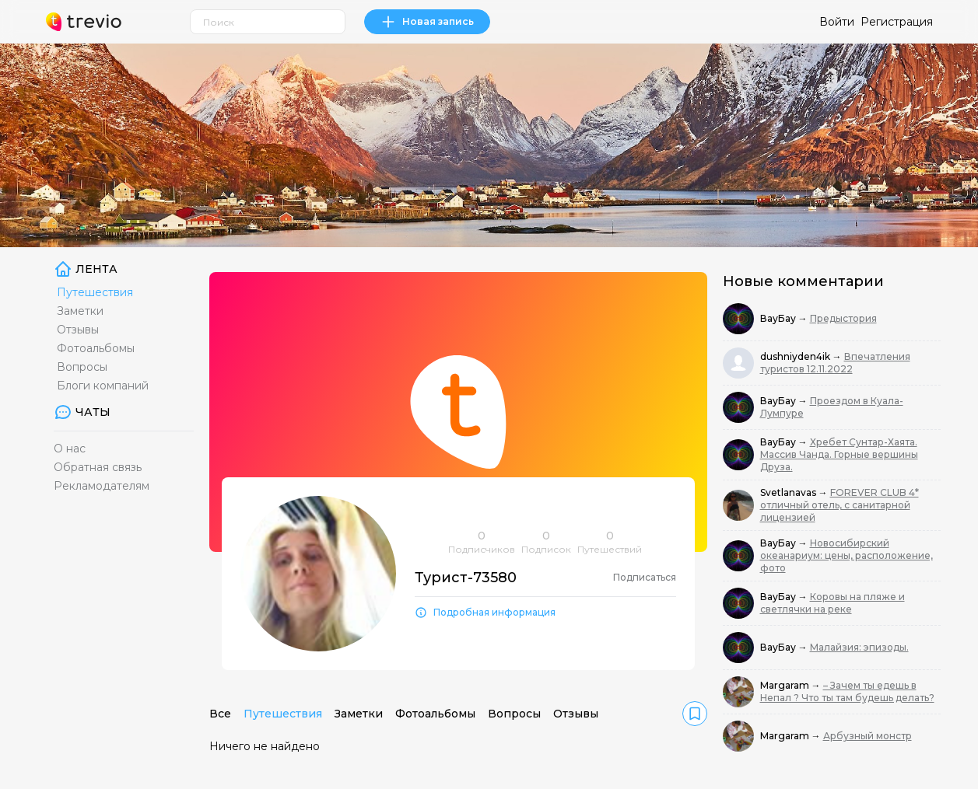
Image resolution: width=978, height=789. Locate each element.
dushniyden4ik (796, 356)
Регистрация (897, 22)
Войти (836, 22)
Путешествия (95, 292)
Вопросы (82, 367)
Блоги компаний (103, 386)
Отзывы (78, 330)
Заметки (80, 311)
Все (220, 714)
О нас (70, 449)
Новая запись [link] (427, 22)
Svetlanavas (789, 492)
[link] (694, 713)
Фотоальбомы (96, 348)
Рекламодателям (101, 486)
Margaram (785, 685)
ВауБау (779, 318)
